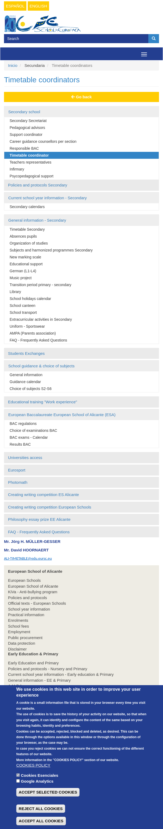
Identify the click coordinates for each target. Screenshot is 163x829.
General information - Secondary (37, 220)
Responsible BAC (24, 148)
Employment (19, 631)
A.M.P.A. (15, 686)
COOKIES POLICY (33, 778)
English (38, 6)
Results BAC (20, 444)
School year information (29, 609)
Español (15, 6)
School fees (18, 626)
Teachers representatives (30, 162)
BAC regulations (23, 423)
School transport (23, 312)
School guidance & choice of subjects (41, 366)
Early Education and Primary (33, 663)
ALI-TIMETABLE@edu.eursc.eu (28, 558)
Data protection (21, 643)
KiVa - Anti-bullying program (32, 592)
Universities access (25, 457)
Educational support (26, 264)
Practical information (26, 614)
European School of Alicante (33, 586)
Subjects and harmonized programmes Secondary (51, 250)
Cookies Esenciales (39, 788)
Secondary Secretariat (28, 121)
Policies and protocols (27, 597)
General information (26, 375)
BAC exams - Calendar (29, 437)
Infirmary (17, 169)
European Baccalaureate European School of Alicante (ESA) (62, 414)
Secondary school (24, 111)
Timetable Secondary (27, 229)
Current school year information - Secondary (47, 198)
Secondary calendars (27, 207)
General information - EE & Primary (39, 680)
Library (15, 292)
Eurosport (16, 470)
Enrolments (18, 620)
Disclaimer (17, 649)
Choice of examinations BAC (33, 430)
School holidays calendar (30, 298)
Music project (20, 278)
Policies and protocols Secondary (37, 185)
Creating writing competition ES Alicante (43, 494)
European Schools (24, 580)
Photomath (17, 482)
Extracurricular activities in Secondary (41, 319)
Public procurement (25, 637)
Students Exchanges (26, 353)
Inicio (12, 65)
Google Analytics (37, 794)
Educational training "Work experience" (42, 402)
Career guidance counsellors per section (43, 141)
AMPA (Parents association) (33, 333)
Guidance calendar (25, 382)
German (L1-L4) (23, 271)
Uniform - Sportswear (27, 326)
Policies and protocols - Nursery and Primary (47, 669)
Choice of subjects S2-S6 (30, 389)
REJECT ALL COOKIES (41, 821)
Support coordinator (26, 134)
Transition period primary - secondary (40, 285)
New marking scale (25, 257)
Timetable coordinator (29, 155)
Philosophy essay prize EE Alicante (39, 519)
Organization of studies (29, 243)
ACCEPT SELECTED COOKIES (48, 805)
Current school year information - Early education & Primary (61, 674)
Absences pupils (23, 236)
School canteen (22, 305)
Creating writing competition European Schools (49, 507)
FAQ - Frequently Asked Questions (38, 340)
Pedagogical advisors (27, 127)
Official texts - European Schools (37, 603)
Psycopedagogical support (31, 176)
